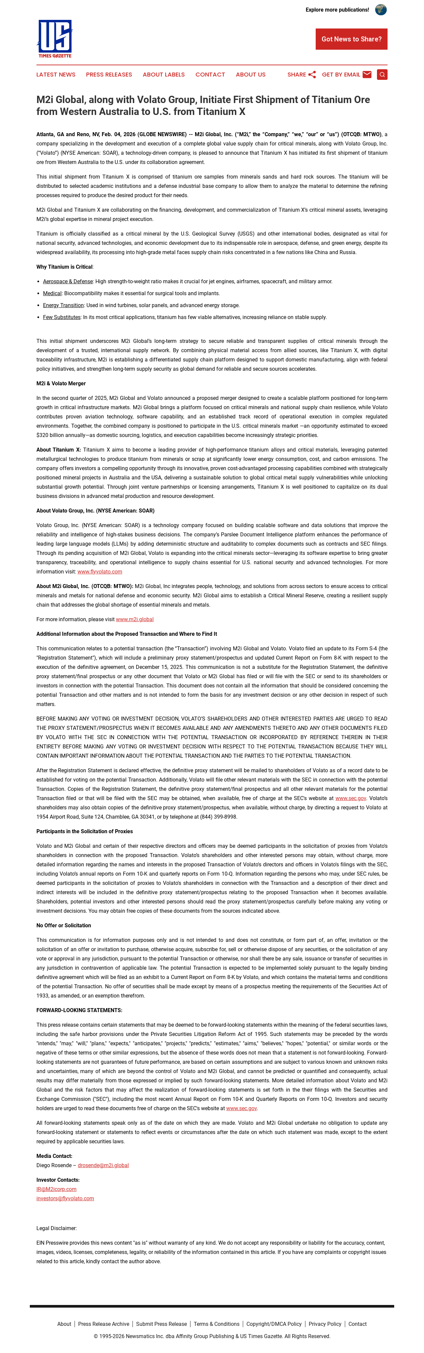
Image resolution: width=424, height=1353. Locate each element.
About (64, 1324)
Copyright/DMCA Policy (274, 1324)
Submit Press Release (161, 1324)
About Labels (164, 74)
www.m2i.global (135, 619)
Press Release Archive (103, 1324)
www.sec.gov (351, 798)
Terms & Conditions (216, 1324)
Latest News (56, 74)
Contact (210, 74)
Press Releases (109, 74)
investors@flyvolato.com (65, 1198)
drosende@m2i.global (103, 1165)
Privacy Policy (325, 1324)
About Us (251, 74)
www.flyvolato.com (100, 571)
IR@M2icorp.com (56, 1189)
